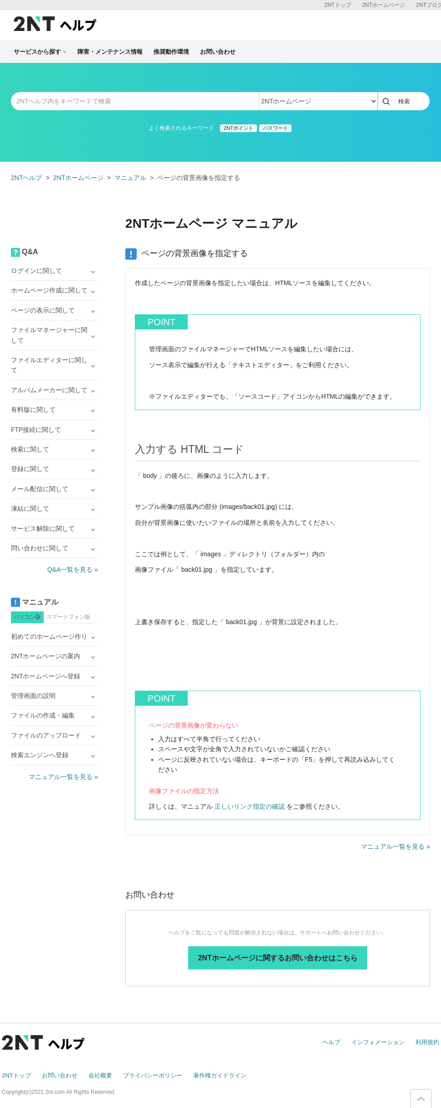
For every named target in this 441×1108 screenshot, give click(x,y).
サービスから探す (40, 51)
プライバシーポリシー (152, 1075)
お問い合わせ (218, 51)
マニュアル (130, 177)
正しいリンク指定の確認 (250, 806)
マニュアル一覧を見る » (395, 846)
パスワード (275, 128)
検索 (404, 101)
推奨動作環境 (171, 51)
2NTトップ (337, 5)
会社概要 (100, 1075)
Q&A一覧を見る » (72, 569)
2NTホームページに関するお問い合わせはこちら (277, 958)
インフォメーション (378, 1042)
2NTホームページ (383, 5)
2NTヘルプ (26, 177)
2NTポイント (238, 128)
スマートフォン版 (68, 617)
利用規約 (427, 1042)
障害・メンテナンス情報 (110, 51)
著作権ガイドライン (219, 1075)
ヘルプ (331, 1042)
